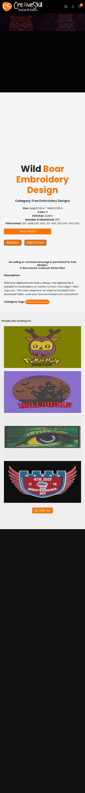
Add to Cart (35, 242)
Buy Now (13, 242)
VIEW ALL (42, 510)
